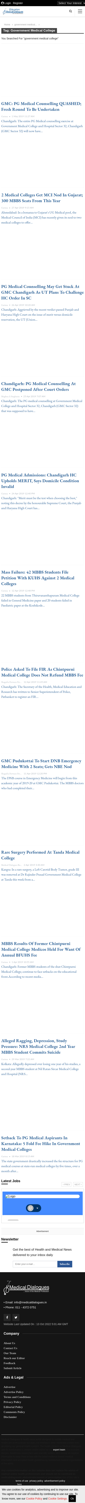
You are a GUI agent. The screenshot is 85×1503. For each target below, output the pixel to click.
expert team (59, 1449)
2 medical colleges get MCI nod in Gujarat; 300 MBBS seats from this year (42, 198)
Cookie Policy (34, 1498)
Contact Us (10, 1348)
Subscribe (65, 1264)
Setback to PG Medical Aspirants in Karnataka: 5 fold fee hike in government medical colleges (40, 1143)
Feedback (9, 1363)
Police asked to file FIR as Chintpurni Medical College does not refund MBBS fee (42, 672)
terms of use (22, 1481)
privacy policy (36, 1481)
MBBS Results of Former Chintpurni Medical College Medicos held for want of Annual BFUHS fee (41, 949)
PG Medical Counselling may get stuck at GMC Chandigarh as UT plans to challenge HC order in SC (42, 292)
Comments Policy (14, 1412)
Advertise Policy (14, 1392)
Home (7, 24)
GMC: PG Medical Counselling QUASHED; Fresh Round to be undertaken (41, 106)
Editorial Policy (13, 1407)
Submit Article (13, 1368)
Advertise (9, 1387)
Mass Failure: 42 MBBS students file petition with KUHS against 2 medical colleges (38, 577)
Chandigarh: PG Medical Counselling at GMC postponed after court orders (38, 386)
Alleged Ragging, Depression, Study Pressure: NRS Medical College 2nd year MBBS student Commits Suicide (38, 1046)
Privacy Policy (12, 1402)
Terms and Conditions (17, 1397)
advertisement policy (54, 1481)
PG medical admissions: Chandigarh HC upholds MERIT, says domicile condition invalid (40, 480)
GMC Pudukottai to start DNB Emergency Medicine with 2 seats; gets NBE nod (41, 763)
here (19, 1484)
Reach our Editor (14, 1358)
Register (18, 3)
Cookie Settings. (58, 1498)
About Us (9, 1343)
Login (6, 3)
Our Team (10, 1353)
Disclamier (10, 1417)
